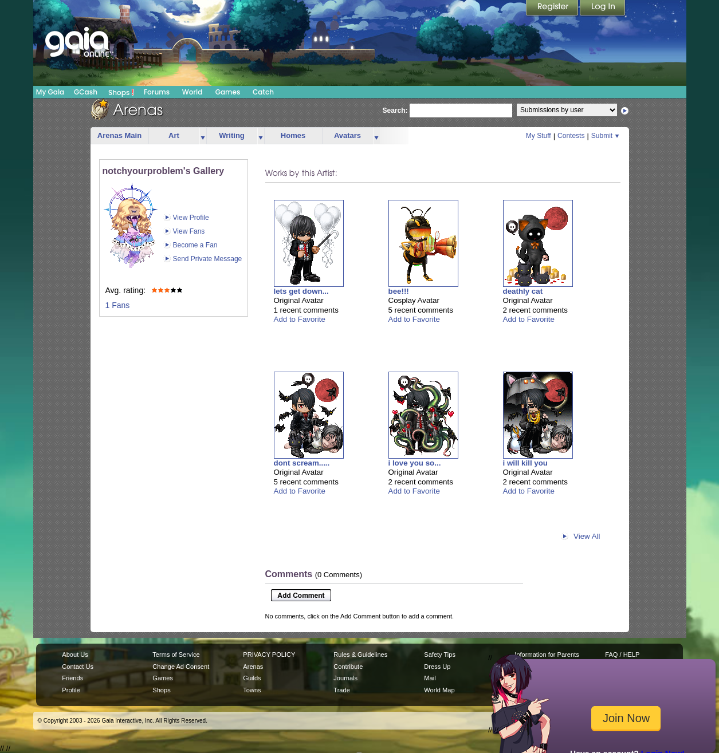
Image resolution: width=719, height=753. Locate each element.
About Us (75, 654)
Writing (232, 135)
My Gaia (50, 92)
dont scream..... (302, 463)
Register (553, 8)
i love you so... (414, 463)
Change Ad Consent (180, 666)
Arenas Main (119, 135)
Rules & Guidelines (360, 654)
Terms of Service (175, 654)
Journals (345, 678)
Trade (341, 690)
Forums (157, 92)
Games (228, 92)
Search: (395, 111)
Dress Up (437, 666)
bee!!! (398, 291)
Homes (293, 135)
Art (173, 135)
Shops (121, 92)
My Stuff (538, 136)
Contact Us (77, 666)
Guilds (252, 678)
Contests (570, 136)
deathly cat (523, 291)
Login (603, 8)
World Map (439, 690)
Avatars (347, 135)
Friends (72, 678)
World (192, 92)
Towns (252, 690)
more (202, 136)
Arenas (253, 666)
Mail (429, 678)
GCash (85, 92)
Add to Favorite (299, 319)
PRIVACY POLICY (269, 654)
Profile (71, 690)
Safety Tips (439, 654)
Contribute (348, 666)
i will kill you (525, 463)
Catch (263, 92)
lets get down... (301, 291)
